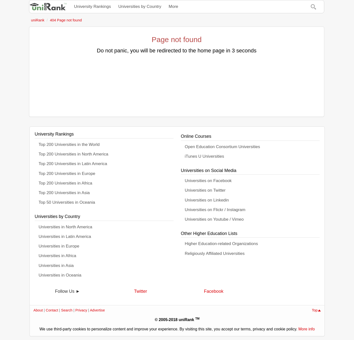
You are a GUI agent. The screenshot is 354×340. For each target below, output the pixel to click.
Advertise (97, 310)
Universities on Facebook (208, 180)
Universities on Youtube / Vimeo (214, 219)
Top (316, 310)
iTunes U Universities (204, 156)
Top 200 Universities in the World (69, 144)
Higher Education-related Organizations (221, 243)
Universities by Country (139, 6)
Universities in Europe (59, 246)
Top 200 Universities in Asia (64, 192)
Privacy (81, 310)
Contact (52, 310)
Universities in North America (65, 227)
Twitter (140, 291)
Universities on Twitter (205, 190)
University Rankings (92, 6)
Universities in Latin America (65, 236)
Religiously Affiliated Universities (215, 253)
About (38, 310)
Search (66, 310)
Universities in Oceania (60, 275)
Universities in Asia (56, 265)
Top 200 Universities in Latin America (73, 163)
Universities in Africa (57, 255)
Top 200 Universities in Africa (65, 183)
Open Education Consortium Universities (222, 146)
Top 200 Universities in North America (73, 154)
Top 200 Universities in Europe (67, 173)
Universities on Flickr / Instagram (215, 209)
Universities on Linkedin (207, 200)
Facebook (213, 291)
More (173, 6)
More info (306, 329)
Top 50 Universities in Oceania (67, 202)
